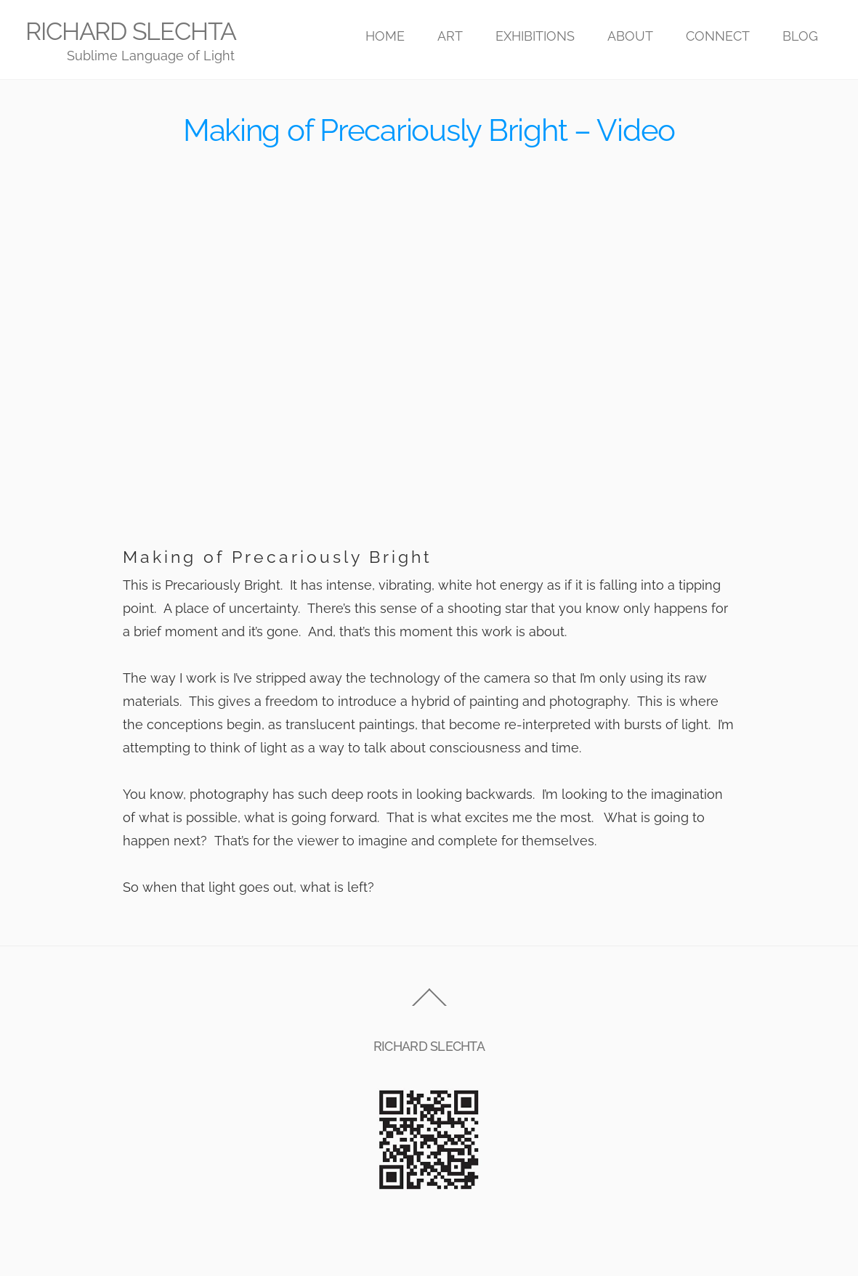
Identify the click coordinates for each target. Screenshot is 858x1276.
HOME (385, 36)
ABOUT (630, 36)
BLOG (800, 36)
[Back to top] (428, 1005)
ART (450, 36)
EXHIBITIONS (535, 36)
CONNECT (718, 36)
